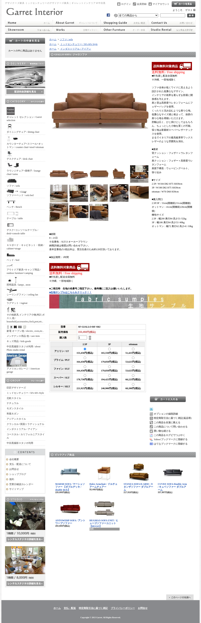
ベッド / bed (13, 256)
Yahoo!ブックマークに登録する (171, 439)
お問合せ (172, 23)
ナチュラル (13, 403)
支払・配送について (124, 23)
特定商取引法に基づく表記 (93, 608)
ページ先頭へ (180, 597)
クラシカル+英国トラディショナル (25, 424)
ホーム (29, 23)
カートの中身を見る (25, 41)
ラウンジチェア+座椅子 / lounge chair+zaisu (24, 169)
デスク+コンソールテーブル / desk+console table (22, 228)
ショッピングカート (183, 4)
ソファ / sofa (13, 182)
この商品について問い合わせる (171, 426)
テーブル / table (15, 215)
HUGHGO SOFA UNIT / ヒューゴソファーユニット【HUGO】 (103, 513)
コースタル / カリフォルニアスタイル (26, 436)
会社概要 (14, 459)
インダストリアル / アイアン (22, 429)
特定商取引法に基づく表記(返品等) (173, 418)
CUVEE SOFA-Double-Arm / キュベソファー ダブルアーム (172, 476)
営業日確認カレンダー (21, 484)
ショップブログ (17, 474)
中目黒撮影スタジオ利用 (20, 443)
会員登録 (142, 4)
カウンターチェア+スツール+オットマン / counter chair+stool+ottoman (25, 142)
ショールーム (29, 30)
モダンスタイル (15, 408)
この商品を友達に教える (167, 422)
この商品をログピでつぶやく (169, 435)
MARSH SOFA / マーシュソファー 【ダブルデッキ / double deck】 (70, 476)
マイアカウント (161, 4)
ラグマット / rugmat (17, 301)
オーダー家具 (124, 30)
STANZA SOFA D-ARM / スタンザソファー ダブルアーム (138, 476)
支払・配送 (70, 608)
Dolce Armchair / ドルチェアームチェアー (103, 475)
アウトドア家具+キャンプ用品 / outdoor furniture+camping (24, 269)
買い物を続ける (162, 431)
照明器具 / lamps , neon (18, 281)
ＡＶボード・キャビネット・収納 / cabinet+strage (25, 243)
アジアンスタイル (16, 418)
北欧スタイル (14, 398)
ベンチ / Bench (14, 203)
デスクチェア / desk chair (20, 155)
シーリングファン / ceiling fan (22, 292)
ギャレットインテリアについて (76, 23)
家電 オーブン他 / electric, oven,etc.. (25, 328)
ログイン (126, 4)
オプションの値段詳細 (166, 413)
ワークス (76, 30)
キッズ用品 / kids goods (19, 341)
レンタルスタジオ (172, 30)
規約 (11, 479)
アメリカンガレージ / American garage (23, 363)
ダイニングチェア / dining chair (23, 128)
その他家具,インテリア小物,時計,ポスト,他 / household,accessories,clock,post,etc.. (26, 315)
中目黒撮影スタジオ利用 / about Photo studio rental (23, 348)
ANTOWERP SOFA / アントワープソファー (70, 511)
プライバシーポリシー (123, 608)
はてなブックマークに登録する (171, 443)
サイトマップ (16, 489)
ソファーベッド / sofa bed (20, 193)
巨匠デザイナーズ (16, 387)
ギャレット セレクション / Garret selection (24, 114)
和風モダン (13, 413)
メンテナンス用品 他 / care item (23, 336)
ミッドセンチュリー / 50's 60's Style (25, 393)
